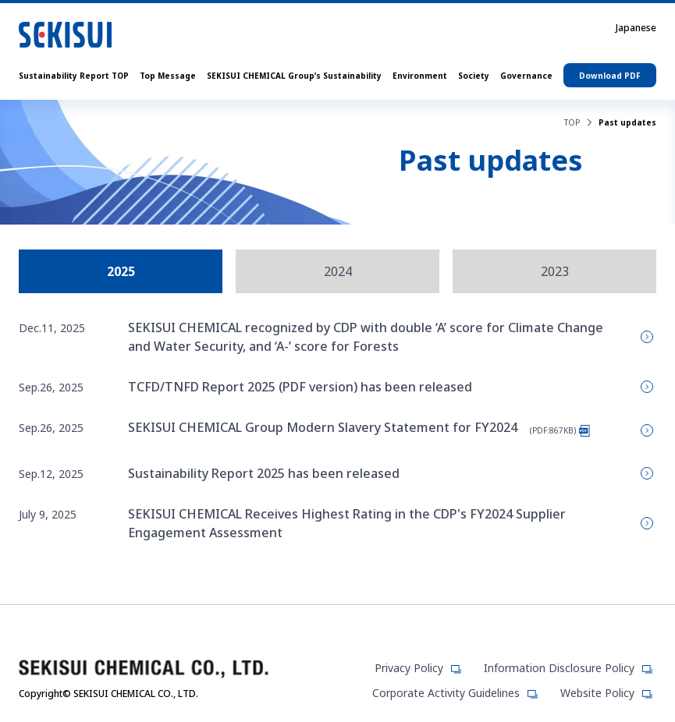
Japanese (636, 28)
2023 (555, 271)
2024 (338, 271)
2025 (121, 271)
